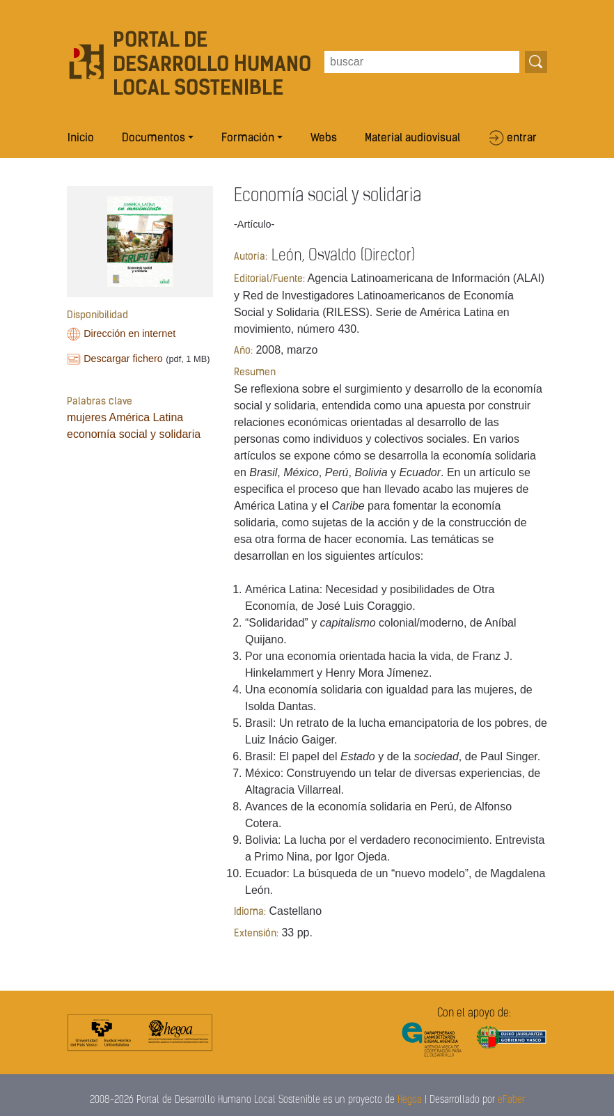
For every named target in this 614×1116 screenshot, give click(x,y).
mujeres (87, 417)
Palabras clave (99, 402)
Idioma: (250, 912)
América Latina (146, 417)
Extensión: (256, 934)
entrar (522, 138)
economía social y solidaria (133, 434)
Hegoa (409, 1100)
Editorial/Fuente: (269, 279)
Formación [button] (247, 138)
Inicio (81, 138)
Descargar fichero (123, 358)
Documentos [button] (153, 138)
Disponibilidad (97, 316)
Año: (243, 351)
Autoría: (250, 257)
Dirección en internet (129, 333)
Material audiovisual (412, 138)
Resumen (255, 373)
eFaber (511, 1100)
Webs (323, 138)
